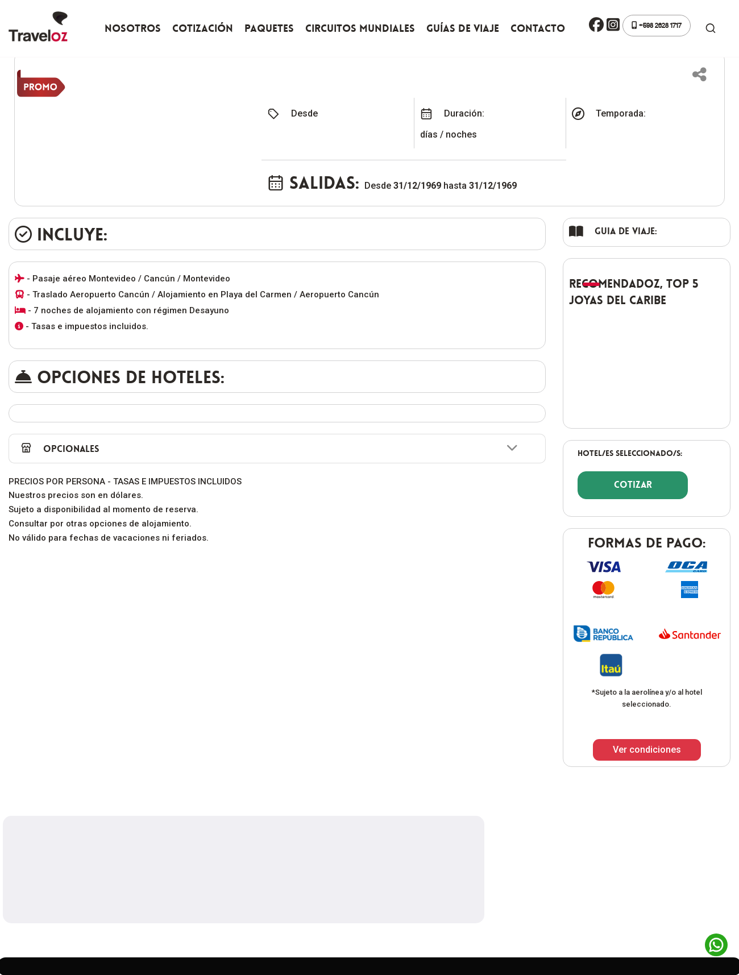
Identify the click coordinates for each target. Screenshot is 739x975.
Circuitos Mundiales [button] (360, 28)
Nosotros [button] (133, 28)
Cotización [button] (202, 28)
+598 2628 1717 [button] (657, 25)
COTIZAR (633, 485)
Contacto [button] (537, 28)
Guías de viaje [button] (462, 28)
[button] (596, 26)
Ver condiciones (647, 749)
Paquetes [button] (269, 28)
